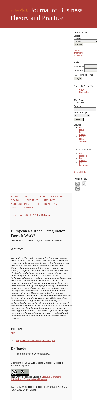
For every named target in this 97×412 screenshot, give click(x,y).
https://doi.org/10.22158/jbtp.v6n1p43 (35, 340)
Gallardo (45, 215)
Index (14, 208)
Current (32, 200)
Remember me (86, 75)
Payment (29, 208)
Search (16, 200)
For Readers (83, 154)
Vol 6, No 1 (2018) (29, 215)
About (28, 196)
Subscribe (84, 92)
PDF (13, 333)
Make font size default (84, 183)
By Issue (81, 128)
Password (78, 70)
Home (14, 196)
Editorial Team (48, 204)
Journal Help (80, 172)
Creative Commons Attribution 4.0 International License (36, 378)
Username (79, 66)
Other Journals (83, 140)
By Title (82, 137)
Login (41, 196)
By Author (82, 133)
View (81, 90)
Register (57, 196)
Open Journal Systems (78, 53)
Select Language (78, 37)
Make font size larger (77, 188)
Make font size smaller (77, 183)
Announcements (21, 204)
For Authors (83, 159)
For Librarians (84, 164)
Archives (49, 200)
